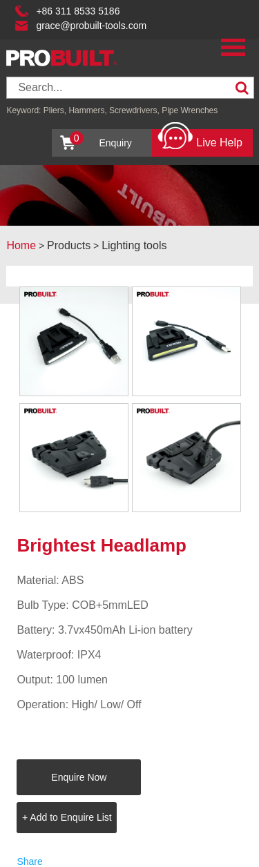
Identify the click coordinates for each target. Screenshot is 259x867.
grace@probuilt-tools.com (91, 25)
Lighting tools (134, 245)
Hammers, (87, 110)
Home (21, 245)
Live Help (199, 139)
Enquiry (101, 139)
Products (68, 245)
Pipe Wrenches (190, 110)
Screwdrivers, (135, 110)
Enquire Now (78, 777)
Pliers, (55, 110)
